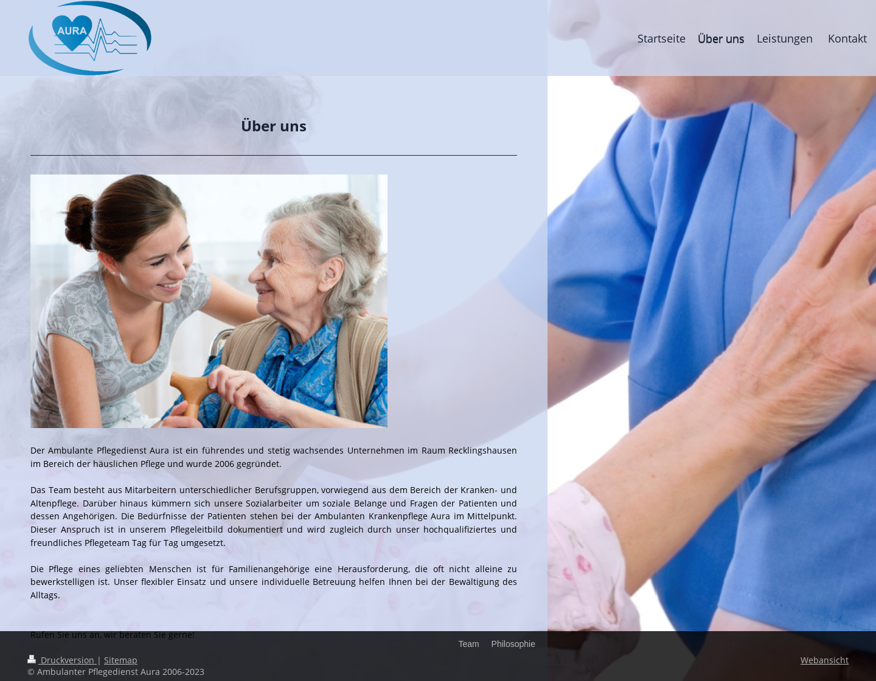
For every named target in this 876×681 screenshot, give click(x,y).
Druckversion (62, 660)
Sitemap (120, 660)
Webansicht (825, 660)
